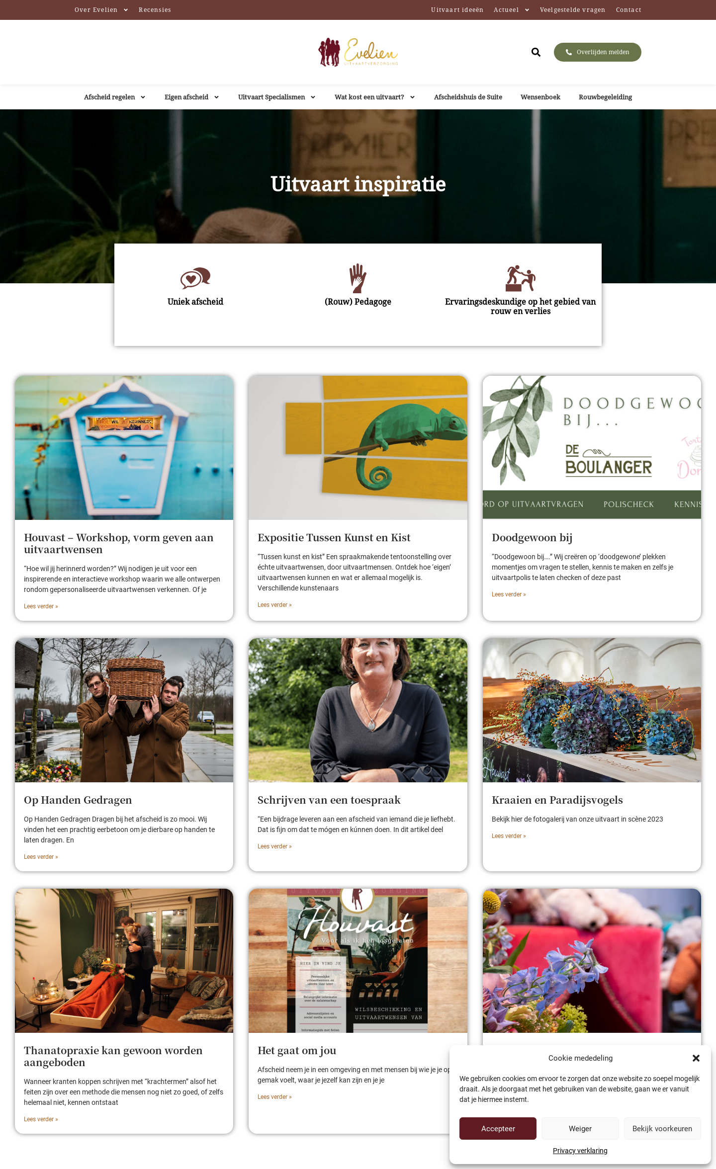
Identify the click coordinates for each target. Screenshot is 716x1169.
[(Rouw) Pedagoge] (358, 278)
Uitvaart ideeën (457, 9)
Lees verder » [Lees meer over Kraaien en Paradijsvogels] (509, 836)
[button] (696, 1058)
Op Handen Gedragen (78, 799)
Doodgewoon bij (532, 537)
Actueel (512, 10)
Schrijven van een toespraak (329, 799)
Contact (628, 9)
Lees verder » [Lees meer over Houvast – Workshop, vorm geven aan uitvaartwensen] (41, 606)
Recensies (155, 9)
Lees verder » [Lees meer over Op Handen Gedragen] (41, 856)
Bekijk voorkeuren (662, 1128)
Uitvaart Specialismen (277, 97)
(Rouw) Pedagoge (358, 301)
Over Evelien (102, 10)
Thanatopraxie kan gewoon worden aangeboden (113, 1056)
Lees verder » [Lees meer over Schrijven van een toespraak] (275, 846)
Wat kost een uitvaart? (375, 97)
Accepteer (498, 1128)
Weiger (580, 1128)
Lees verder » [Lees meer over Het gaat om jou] (275, 1096)
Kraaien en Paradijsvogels (557, 799)
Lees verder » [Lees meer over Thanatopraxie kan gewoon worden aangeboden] (41, 1119)
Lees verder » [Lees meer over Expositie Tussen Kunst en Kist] (275, 604)
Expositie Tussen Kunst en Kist (334, 537)
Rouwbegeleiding (605, 96)
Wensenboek (540, 96)
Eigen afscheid (192, 97)
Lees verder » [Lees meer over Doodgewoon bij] (509, 594)
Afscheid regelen (115, 97)
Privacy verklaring (580, 1151)
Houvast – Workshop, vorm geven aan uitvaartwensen (119, 543)
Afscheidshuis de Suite (468, 96)
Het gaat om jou (297, 1050)
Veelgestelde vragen (573, 9)
